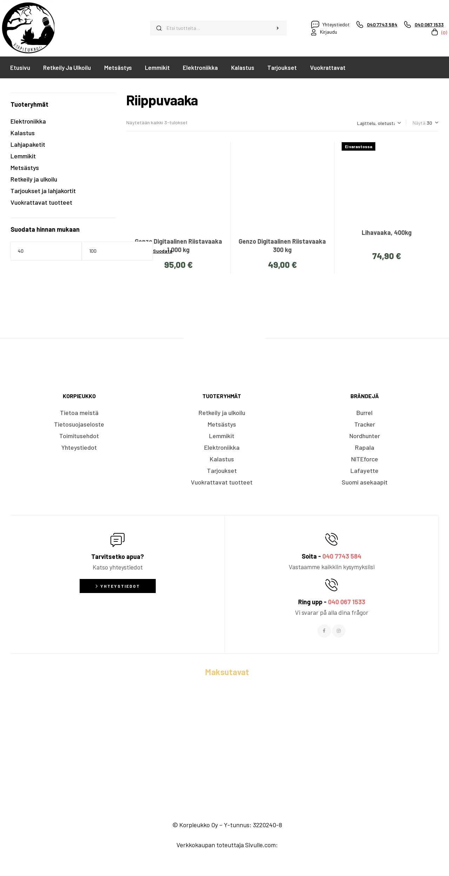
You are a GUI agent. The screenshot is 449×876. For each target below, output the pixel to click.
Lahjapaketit (28, 144)
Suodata (162, 251)
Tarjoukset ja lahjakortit (43, 191)
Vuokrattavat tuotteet (41, 202)
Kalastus (23, 133)
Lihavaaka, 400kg (386, 232)
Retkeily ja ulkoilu (34, 179)
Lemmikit (23, 156)
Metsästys (25, 167)
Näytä (419, 123)
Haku (278, 28)
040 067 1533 (346, 602)
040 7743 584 (341, 556)
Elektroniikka (28, 121)
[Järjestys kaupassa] (379, 123)
